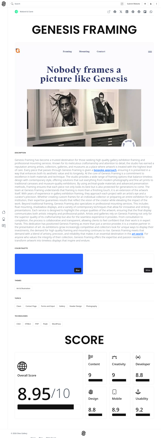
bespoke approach (105, 170)
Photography (91, 306)
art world (137, 234)
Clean (19, 306)
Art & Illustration (23, 288)
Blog (133, 434)
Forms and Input (48, 306)
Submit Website (133, 4)
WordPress (56, 324)
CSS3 (19, 324)
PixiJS (45, 324)
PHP (37, 324)
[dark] (145, 3)
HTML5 (28, 324)
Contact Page (31, 306)
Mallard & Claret (26, 12)
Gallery (62, 306)
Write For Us (143, 434)
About (125, 434)
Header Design (76, 306)
